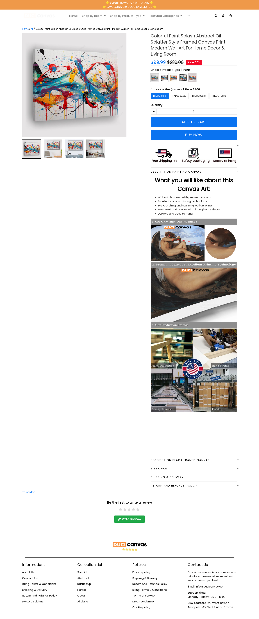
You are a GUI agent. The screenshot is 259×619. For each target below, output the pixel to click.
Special (82, 572)
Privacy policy (141, 572)
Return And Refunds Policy (39, 595)
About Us (28, 572)
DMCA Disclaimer (33, 601)
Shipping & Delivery (34, 590)
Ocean (81, 595)
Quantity (156, 105)
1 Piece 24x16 (191, 89)
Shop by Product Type (127, 16)
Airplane (82, 601)
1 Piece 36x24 (199, 95)
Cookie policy (141, 607)
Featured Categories (165, 16)
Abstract (83, 578)
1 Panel (185, 70)
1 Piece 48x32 (219, 95)
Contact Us (30, 578)
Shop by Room (94, 16)
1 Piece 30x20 (179, 95)
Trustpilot (28, 492)
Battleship (84, 584)
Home (73, 16)
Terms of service (143, 595)
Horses (82, 590)
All (32, 28)
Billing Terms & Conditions (39, 584)
